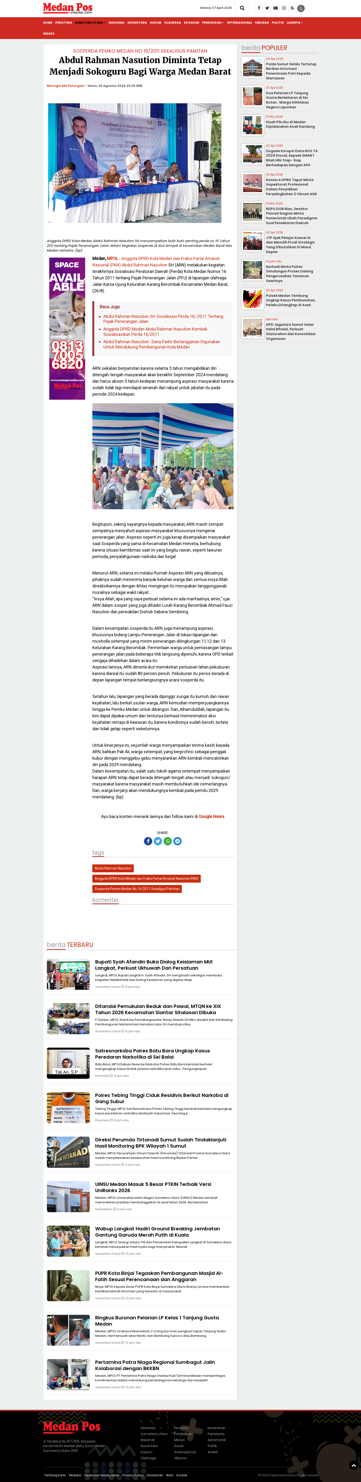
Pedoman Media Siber (101, 1475)
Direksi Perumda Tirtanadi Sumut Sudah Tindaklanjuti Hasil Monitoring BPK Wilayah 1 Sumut (160, 1142)
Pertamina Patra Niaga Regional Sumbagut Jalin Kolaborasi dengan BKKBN (155, 1365)
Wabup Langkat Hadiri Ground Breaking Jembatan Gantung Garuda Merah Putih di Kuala (157, 1231)
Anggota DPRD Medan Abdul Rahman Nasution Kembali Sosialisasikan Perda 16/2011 (155, 331)
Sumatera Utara (89, 23)
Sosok (179, 1445)
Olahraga (172, 23)
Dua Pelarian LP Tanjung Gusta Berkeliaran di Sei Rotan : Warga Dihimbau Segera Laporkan (287, 100)
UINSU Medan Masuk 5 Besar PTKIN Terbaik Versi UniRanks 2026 (153, 1187)
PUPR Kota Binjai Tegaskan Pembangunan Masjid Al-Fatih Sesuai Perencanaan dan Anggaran (159, 1276)
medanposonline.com (284, 1475)
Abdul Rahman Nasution (144, 264)
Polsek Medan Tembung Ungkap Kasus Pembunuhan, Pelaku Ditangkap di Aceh (291, 300)
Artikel (213, 1452)
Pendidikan (212, 23)
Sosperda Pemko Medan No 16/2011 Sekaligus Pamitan (140, 51)
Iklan (169, 1475)
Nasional (117, 23)
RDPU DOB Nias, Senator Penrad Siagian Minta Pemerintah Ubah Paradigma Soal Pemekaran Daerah (291, 215)
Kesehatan (217, 1428)
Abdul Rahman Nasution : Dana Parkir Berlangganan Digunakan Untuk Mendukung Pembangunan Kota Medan (161, 344)
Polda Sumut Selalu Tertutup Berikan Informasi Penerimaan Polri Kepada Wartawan (291, 71)
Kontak (182, 1475)
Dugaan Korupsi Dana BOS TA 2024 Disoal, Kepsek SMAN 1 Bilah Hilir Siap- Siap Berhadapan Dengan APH (292, 158)
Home (47, 23)
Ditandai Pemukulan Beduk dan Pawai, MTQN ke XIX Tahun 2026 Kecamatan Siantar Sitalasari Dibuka (158, 1009)
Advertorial (217, 1440)
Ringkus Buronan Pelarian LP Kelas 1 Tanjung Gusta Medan (157, 1320)
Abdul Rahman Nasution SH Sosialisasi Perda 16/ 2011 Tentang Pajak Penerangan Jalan (163, 319)
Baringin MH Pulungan (65, 85)
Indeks (49, 34)
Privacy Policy (133, 1475)
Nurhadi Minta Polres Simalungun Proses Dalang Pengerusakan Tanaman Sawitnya (289, 273)
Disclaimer (155, 1475)
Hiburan (262, 23)
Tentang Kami (55, 1475)
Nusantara (137, 23)
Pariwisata (216, 1434)
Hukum (155, 23)
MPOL (112, 258)
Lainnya (293, 23)
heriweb (312, 1475)
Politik (278, 23)
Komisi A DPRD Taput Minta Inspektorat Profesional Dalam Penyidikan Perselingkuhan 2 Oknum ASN (291, 186)
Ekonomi (191, 23)
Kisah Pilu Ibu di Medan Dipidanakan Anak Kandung (290, 124)
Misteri (179, 1440)
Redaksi (75, 1475)
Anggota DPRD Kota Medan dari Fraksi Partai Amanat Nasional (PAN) (146, 878)
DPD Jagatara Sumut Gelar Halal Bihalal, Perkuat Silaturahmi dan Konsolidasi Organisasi (291, 331)
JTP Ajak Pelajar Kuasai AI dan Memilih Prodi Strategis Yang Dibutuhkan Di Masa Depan (290, 244)
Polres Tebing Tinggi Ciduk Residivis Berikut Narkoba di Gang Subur (161, 1098)
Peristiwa (63, 23)
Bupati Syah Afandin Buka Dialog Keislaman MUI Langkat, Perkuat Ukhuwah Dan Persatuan (153, 964)
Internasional (239, 23)
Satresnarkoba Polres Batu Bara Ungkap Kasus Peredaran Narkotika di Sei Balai (152, 1053)
